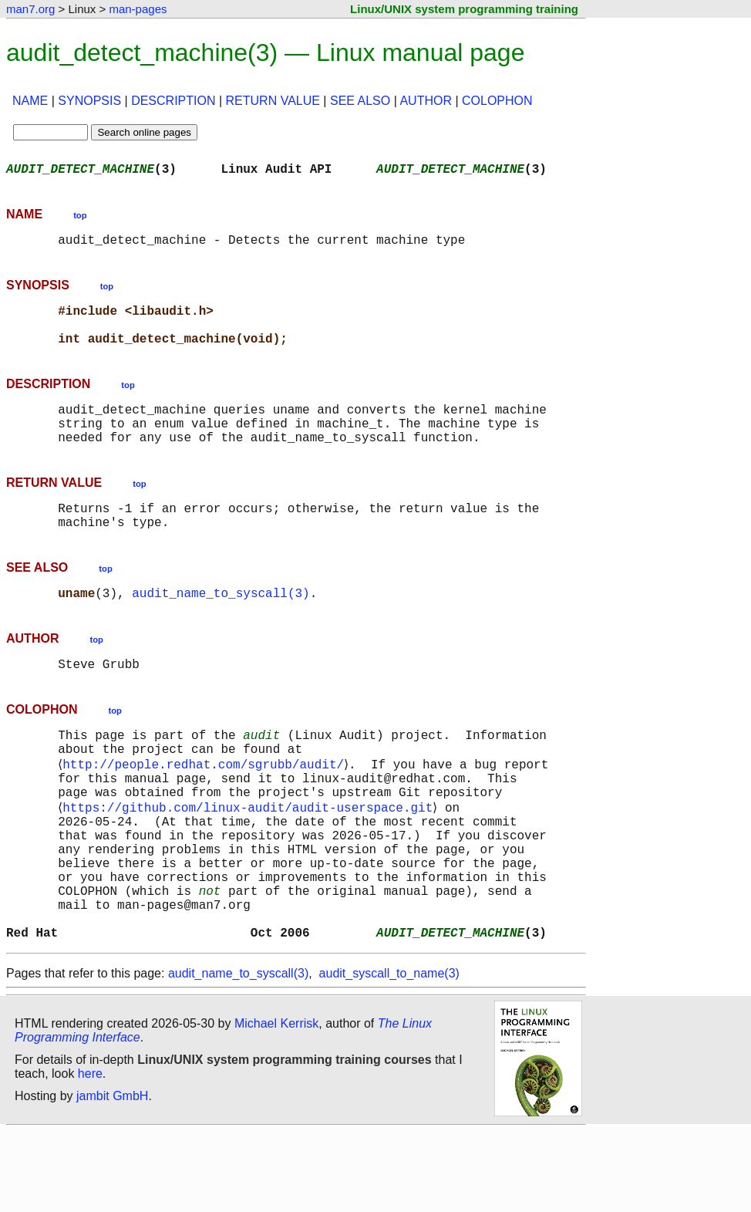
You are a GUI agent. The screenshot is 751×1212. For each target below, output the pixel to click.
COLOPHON (497, 100)
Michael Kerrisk (276, 1103)
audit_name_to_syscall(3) (220, 626)
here (90, 1153)
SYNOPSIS (89, 100)
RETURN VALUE (273, 100)
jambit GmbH (112, 1176)
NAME (30, 100)
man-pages (138, 8)
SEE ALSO (360, 100)
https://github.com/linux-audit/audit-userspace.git (251, 859)
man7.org (30, 8)
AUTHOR (425, 100)
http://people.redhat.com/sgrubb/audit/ (206, 808)
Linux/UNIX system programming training (464, 8)
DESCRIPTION (173, 100)
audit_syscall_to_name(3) (389, 1053)
